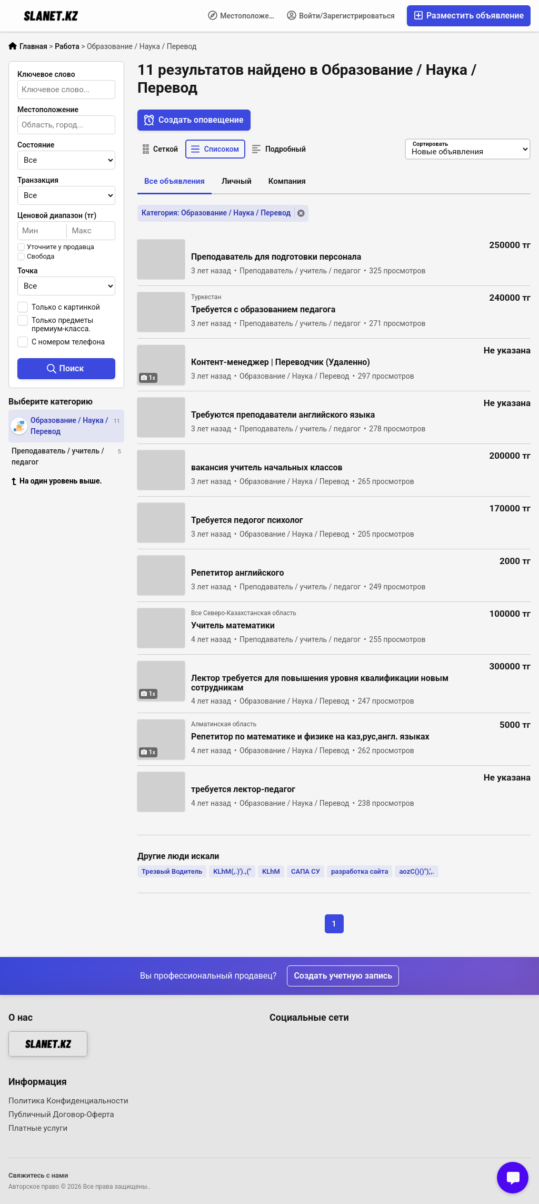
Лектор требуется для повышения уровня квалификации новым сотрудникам (319, 683)
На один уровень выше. (57, 481)
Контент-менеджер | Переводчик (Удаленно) (280, 362)
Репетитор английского (237, 573)
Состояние (35, 145)
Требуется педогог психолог (247, 520)
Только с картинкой (66, 307)
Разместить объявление (469, 16)
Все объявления (174, 181)
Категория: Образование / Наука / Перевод (216, 213)
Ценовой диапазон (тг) (56, 215)
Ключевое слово (46, 74)
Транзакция (37, 180)
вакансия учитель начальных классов (267, 467)
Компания (287, 181)
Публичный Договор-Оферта (61, 1114)
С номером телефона (68, 342)
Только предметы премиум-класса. (62, 324)
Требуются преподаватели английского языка (283, 415)
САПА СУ (305, 871)
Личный (237, 181)
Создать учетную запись (343, 976)
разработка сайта (359, 871)
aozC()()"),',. (416, 871)
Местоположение (244, 15)
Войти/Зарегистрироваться (341, 15)
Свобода (40, 256)
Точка (27, 271)
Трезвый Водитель (172, 871)
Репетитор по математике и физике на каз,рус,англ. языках (310, 737)
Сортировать (429, 144)
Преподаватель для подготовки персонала (276, 257)
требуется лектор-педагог (243, 789)
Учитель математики (233, 625)
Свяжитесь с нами (38, 1175)
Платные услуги (37, 1128)
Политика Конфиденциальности (68, 1101)
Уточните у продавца (60, 247)
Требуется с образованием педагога (263, 309)
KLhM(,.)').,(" (232, 871)
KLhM (271, 871)
